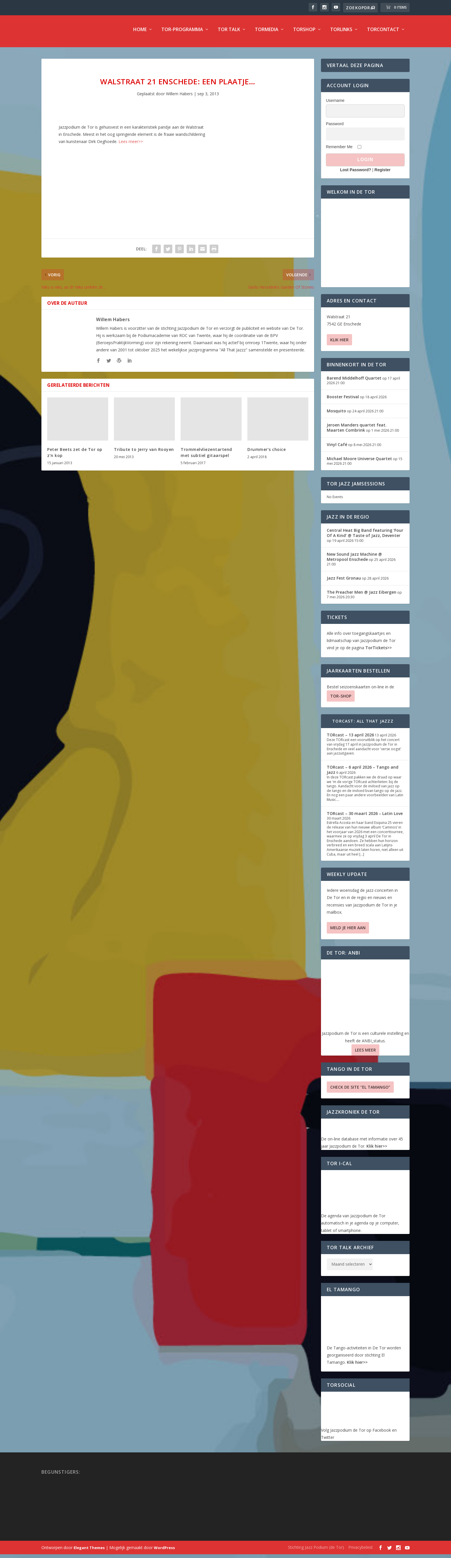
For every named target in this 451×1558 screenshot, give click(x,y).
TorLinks (341, 33)
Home (140, 33)
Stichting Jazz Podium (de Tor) (316, 1551)
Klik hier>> (376, 1150)
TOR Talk (229, 33)
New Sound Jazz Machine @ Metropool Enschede (354, 560)
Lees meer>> (131, 145)
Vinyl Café (337, 448)
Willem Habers (179, 97)
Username (335, 104)
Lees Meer (365, 1053)
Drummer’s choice (266, 453)
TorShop (304, 33)
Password (334, 127)
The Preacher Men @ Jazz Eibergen (361, 596)
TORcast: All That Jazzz (362, 724)
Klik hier (339, 343)
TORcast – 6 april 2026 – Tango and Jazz (362, 773)
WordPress (164, 1551)
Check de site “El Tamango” (360, 1091)
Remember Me (339, 150)
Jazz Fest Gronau (344, 581)
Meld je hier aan (348, 931)
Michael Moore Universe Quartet (359, 462)
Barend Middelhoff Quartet (354, 381)
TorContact (383, 33)
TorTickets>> (378, 651)
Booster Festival (343, 400)
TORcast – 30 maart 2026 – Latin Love (365, 817)
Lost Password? (355, 173)
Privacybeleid (360, 1551)
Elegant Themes (89, 1551)
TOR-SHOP (340, 699)
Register (382, 173)
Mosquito (336, 414)
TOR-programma (182, 33)
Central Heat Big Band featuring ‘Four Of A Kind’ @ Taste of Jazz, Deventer (365, 536)
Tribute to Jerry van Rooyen (144, 453)
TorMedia (266, 33)
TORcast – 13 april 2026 (350, 738)
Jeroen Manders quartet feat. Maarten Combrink (357, 431)
